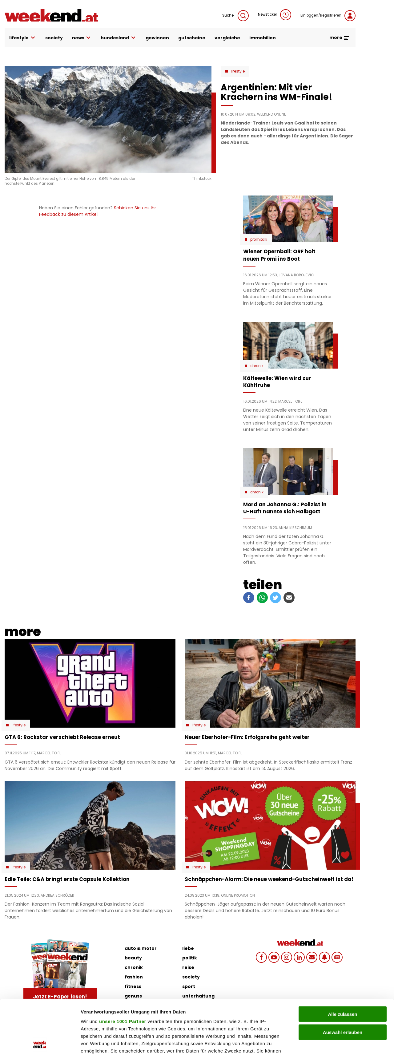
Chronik (256, 365)
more (339, 37)
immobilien (262, 38)
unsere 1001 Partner (122, 967)
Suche (235, 15)
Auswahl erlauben (342, 978)
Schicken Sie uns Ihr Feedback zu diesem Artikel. (97, 211)
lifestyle (22, 38)
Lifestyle (238, 71)
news (82, 38)
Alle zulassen (342, 960)
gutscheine (191, 38)
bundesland (118, 38)
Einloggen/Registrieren (328, 15)
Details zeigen (327, 1042)
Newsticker (274, 14)
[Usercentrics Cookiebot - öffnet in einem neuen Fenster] (40, 1043)
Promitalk (258, 239)
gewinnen (157, 38)
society (54, 38)
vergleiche (227, 38)
